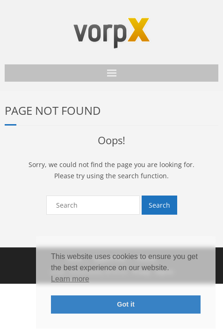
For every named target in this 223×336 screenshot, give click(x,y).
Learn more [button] (70, 279)
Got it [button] (126, 304)
